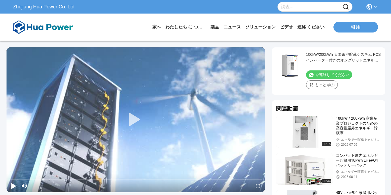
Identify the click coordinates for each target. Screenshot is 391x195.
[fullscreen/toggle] (258, 186)
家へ (156, 27)
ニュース (232, 27)
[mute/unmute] (24, 186)
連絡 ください (310, 27)
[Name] (345, 7)
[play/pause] (13, 186)
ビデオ (286, 27)
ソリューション (260, 27)
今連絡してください (329, 74)
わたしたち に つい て (185, 27)
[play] (136, 119)
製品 (214, 27)
